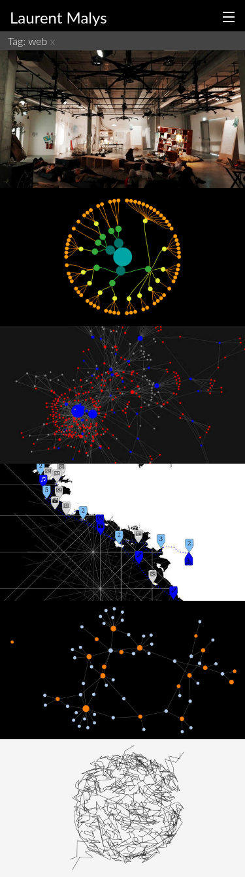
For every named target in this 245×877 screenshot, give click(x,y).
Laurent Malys (58, 17)
